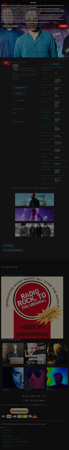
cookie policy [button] (33, 7)
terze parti (25, 8)
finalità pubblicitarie (32, 11)
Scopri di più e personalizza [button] (11, 26)
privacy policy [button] (21, 20)
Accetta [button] (63, 26)
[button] (67, 2)
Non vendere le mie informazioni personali (49, 17)
